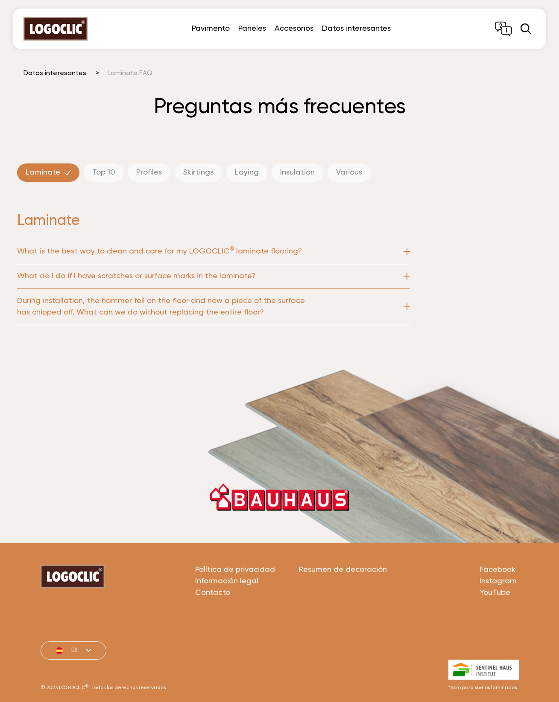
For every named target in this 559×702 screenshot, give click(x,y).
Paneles (252, 28)
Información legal (226, 614)
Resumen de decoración (343, 602)
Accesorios (294, 28)
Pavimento (211, 28)
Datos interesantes (356, 28)
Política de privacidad (235, 602)
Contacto (212, 625)
